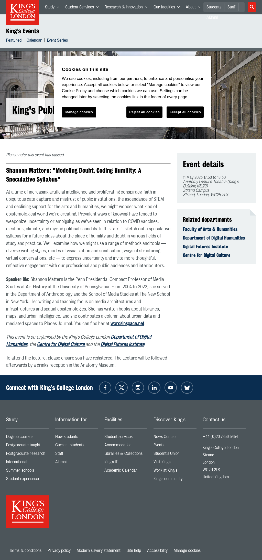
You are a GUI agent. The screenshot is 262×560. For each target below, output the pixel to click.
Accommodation (125, 446)
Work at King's (175, 471)
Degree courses (27, 438)
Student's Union (175, 454)
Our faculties (168, 8)
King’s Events (22, 31)
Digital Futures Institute (122, 344)
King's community (175, 480)
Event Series (57, 41)
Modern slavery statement (99, 551)
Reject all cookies (144, 112)
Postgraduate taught (27, 446)
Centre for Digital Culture (61, 344)
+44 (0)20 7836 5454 (220, 437)
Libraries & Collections (125, 454)
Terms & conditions (25, 551)
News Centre (175, 438)
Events (175, 446)
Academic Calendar (125, 471)
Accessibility (157, 551)
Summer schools (27, 471)
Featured (13, 41)
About (194, 8)
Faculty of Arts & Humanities (210, 229)
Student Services (83, 8)
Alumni (76, 463)
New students (76, 438)
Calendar (34, 41)
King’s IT (125, 463)
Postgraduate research (27, 454)
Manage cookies (187, 551)
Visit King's (175, 463)
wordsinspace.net (127, 323)
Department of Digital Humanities (214, 237)
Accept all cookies (185, 112)
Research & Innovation (127, 8)
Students (213, 7)
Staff (231, 7)
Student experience (27, 480)
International (27, 463)
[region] (132, 91)
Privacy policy (59, 551)
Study (53, 8)
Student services (125, 438)
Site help (134, 551)
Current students (76, 446)
